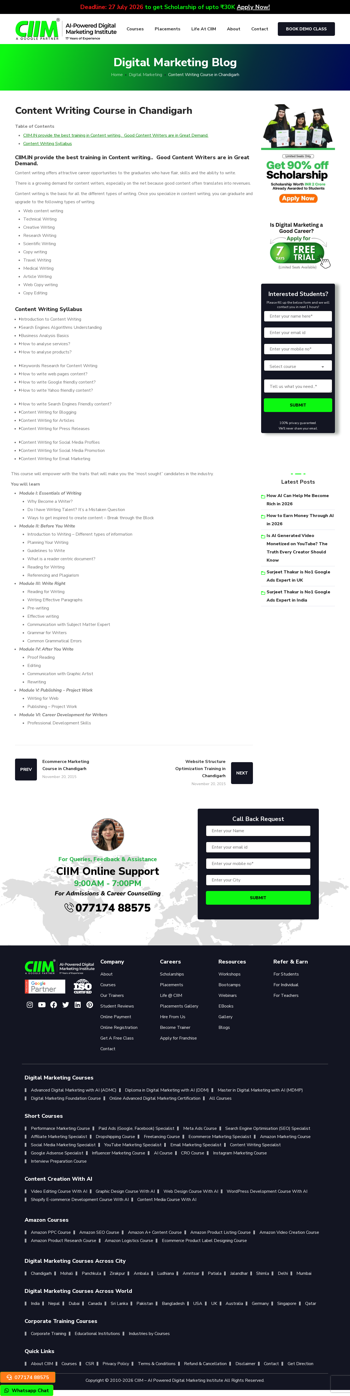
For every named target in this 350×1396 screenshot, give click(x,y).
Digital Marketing (145, 75)
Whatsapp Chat (26, 1390)
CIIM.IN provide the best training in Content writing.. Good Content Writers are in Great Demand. (115, 135)
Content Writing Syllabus (47, 144)
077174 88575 (108, 908)
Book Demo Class (306, 29)
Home (117, 75)
